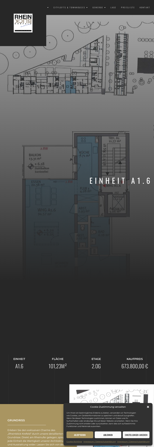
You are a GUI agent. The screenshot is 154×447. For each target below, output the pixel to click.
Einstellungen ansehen (136, 435)
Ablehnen (108, 435)
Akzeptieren (80, 435)
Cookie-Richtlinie (74, 441)
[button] (147, 406)
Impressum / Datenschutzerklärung (99, 441)
